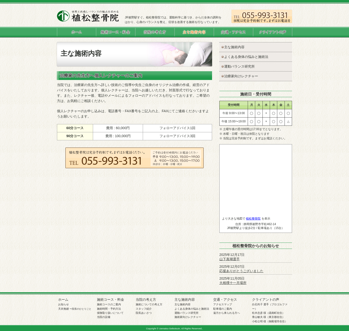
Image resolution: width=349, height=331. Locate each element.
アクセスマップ (222, 304)
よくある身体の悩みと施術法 (246, 57)
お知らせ (63, 304)
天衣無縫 (74, 308)
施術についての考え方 (149, 304)
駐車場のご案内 (222, 308)
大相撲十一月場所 (232, 283)
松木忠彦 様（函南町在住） (268, 312)
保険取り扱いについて (110, 312)
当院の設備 (103, 316)
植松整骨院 (253, 218)
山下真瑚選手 (229, 259)
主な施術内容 (234, 47)
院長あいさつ (144, 312)
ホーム (63, 299)
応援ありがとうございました (241, 271)
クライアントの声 (265, 299)
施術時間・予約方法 (109, 308)
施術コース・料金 (110, 299)
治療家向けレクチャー (241, 76)
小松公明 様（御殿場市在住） (269, 321)
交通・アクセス (225, 299)
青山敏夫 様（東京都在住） (268, 316)
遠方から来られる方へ (226, 312)
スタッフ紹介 (144, 308)
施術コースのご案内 (109, 304)
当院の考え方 (146, 299)
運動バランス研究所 (239, 66)
